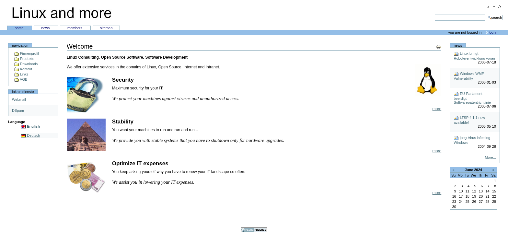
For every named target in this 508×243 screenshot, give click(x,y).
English (30, 126)
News (46, 28)
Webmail (19, 99)
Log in (493, 32)
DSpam (18, 110)
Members (75, 28)
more (437, 109)
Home (20, 28)
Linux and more (61, 13)
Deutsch (30, 135)
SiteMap (106, 28)
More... (490, 157)
